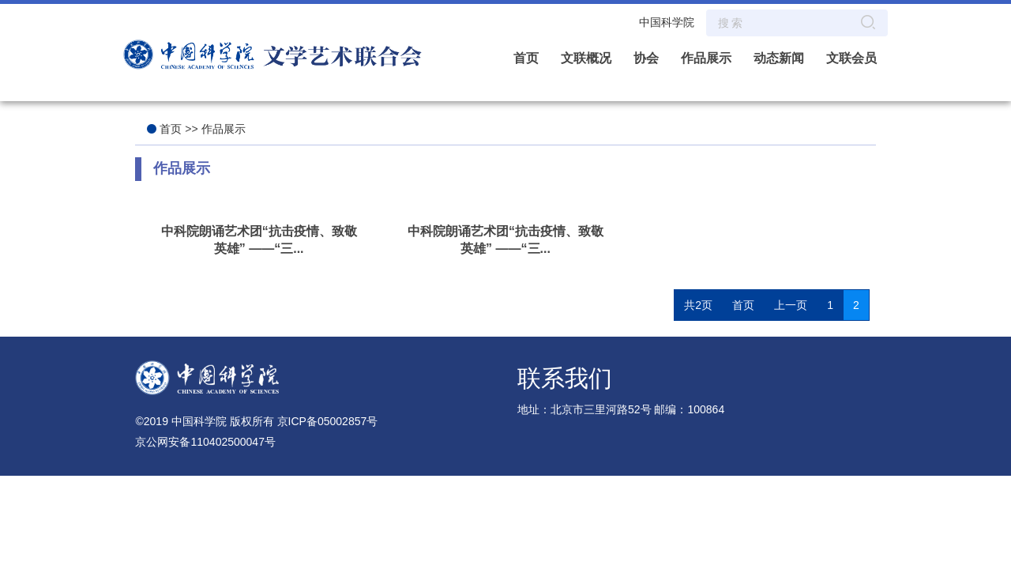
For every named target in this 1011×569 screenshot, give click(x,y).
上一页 (790, 305)
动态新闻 (779, 58)
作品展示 (706, 58)
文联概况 (586, 58)
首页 (526, 58)
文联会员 (851, 58)
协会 (646, 58)
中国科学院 (666, 22)
